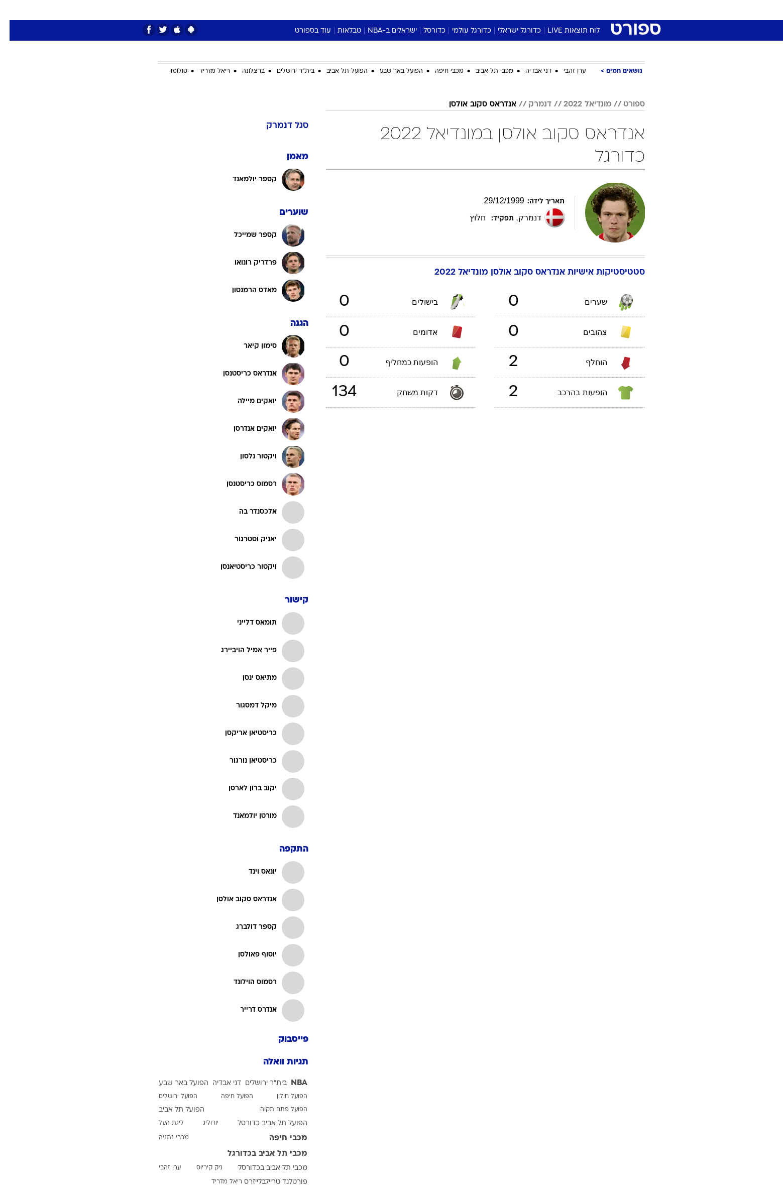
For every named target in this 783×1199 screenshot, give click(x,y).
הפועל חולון (282, 1097)
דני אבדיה (529, 71)
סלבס (471, 10)
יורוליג (201, 1123)
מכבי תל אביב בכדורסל (263, 1168)
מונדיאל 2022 (578, 104)
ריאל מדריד (205, 71)
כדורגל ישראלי (509, 31)
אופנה (277, 10)
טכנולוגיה (314, 10)
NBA (289, 1083)
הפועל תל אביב (337, 71)
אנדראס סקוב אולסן (473, 104)
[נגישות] (14, 10)
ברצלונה (244, 71)
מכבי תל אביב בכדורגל (258, 1154)
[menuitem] (563, 10)
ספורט (535, 10)
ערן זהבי (565, 71)
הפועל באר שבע (391, 71)
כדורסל (425, 31)
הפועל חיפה (227, 1097)
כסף (443, 10)
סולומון (169, 71)
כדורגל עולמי (462, 31)
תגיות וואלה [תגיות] (276, 1062)
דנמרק (530, 104)
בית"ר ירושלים (286, 71)
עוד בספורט (303, 31)
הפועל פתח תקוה (274, 1110)
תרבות (502, 10)
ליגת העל (161, 1123)
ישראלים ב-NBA (382, 31)
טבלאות (340, 31)
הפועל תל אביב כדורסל (263, 1123)
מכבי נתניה (164, 1138)
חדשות (569, 10)
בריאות (385, 10)
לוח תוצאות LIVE (564, 31)
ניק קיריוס (200, 1168)
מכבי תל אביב (485, 71)
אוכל (416, 10)
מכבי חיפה (439, 71)
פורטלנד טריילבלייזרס (266, 1182)
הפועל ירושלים (168, 1097)
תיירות (351, 10)
